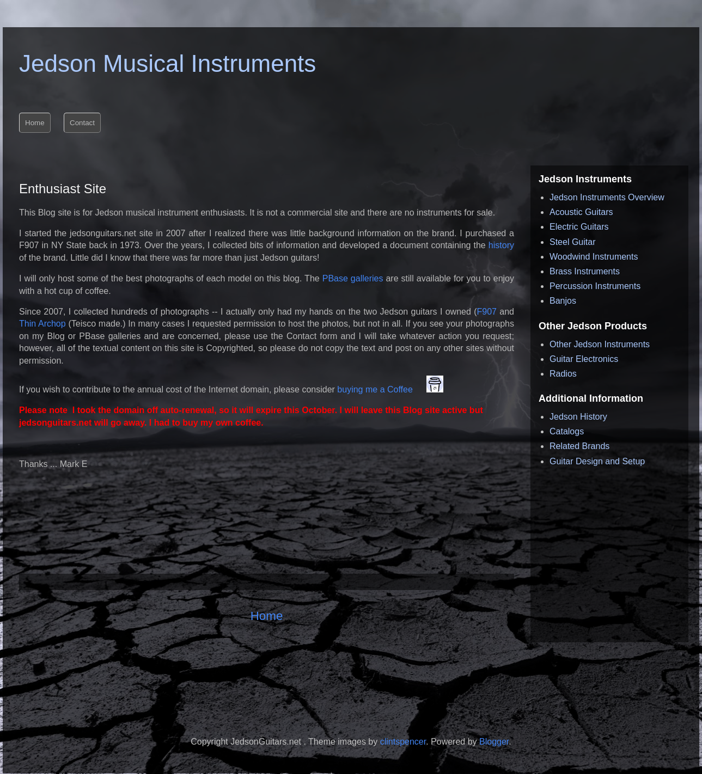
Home (267, 616)
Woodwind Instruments (594, 256)
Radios (563, 373)
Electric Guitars (579, 226)
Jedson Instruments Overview (607, 197)
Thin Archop (42, 323)
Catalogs (567, 431)
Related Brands (579, 446)
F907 (488, 311)
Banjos (563, 300)
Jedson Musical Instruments (167, 63)
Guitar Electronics (584, 359)
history (500, 245)
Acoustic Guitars (581, 212)
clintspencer (403, 741)
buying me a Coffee (376, 389)
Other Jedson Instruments (600, 344)
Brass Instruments (585, 271)
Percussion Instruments (595, 286)
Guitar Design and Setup (597, 461)
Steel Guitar (572, 242)
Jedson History (578, 416)
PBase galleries (354, 278)
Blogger (494, 741)
